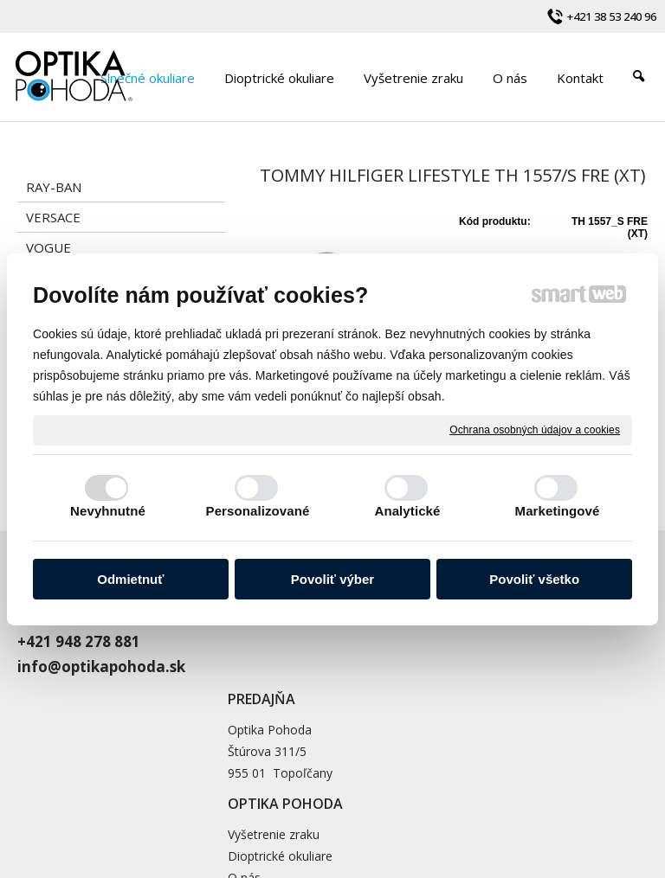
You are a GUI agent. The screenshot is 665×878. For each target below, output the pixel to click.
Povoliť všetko (534, 579)
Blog (457, 679)
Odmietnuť (130, 579)
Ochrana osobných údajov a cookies (534, 429)
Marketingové (557, 510)
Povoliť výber (332, 579)
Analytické (407, 510)
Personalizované (258, 510)
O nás (460, 658)
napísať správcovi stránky (498, 797)
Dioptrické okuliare (496, 636)
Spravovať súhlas (424, 811)
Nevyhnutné (107, 510)
